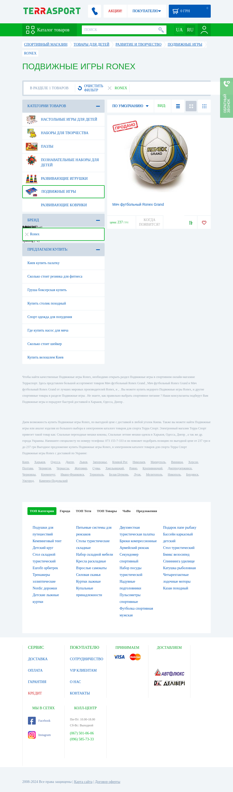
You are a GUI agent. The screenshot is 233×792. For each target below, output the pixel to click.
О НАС (75, 682)
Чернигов (45, 468)
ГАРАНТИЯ (37, 682)
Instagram (39, 735)
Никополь (174, 474)
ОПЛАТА (35, 670)
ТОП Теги (83, 511)
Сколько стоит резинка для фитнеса (54, 276)
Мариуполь (158, 462)
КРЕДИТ (35, 693)
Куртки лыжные (88, 581)
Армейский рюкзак (134, 548)
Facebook (39, 721)
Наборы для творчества (57, 133)
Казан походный (175, 588)
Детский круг (43, 548)
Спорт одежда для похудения (49, 317)
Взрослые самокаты (91, 568)
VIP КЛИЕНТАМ (83, 670)
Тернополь (97, 474)
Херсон (193, 462)
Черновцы (29, 474)
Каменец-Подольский (53, 481)
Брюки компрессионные (138, 541)
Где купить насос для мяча (47, 330)
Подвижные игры (51, 192)
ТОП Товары (107, 511)
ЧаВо (126, 511)
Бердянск (192, 474)
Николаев (139, 462)
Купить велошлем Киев (45, 357)
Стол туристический (178, 548)
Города (65, 511)
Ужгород (28, 481)
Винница (177, 462)
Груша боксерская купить (47, 290)
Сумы (96, 468)
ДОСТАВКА (38, 659)
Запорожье (100, 462)
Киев (25, 462)
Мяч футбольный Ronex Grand (138, 204)
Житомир (81, 468)
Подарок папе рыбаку (179, 527)
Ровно (133, 468)
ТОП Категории (42, 511)
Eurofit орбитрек (45, 568)
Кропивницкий (152, 468)
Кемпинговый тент (47, 541)
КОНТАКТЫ (80, 693)
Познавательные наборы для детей (62, 160)
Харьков (39, 462)
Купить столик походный (46, 303)
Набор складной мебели (94, 554)
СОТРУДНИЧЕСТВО (86, 659)
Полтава (27, 468)
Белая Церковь (118, 474)
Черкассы (62, 468)
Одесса (55, 462)
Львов (83, 462)
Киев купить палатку (43, 263)
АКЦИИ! (115, 11)
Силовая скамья (88, 575)
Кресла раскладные (91, 561)
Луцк (137, 474)
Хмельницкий (114, 468)
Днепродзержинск (180, 468)
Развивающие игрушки (57, 179)
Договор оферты (107, 782)
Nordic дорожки (45, 588)
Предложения (146, 511)
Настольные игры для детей (61, 120)
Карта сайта (83, 782)
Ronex (32, 234)
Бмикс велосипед (176, 554)
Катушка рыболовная (179, 568)
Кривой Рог (119, 462)
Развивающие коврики (56, 205)
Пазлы (39, 147)
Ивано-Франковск (72, 474)
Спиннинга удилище (179, 561)
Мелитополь (154, 474)
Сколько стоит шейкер (44, 344)
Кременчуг (48, 474)
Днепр (69, 462)
